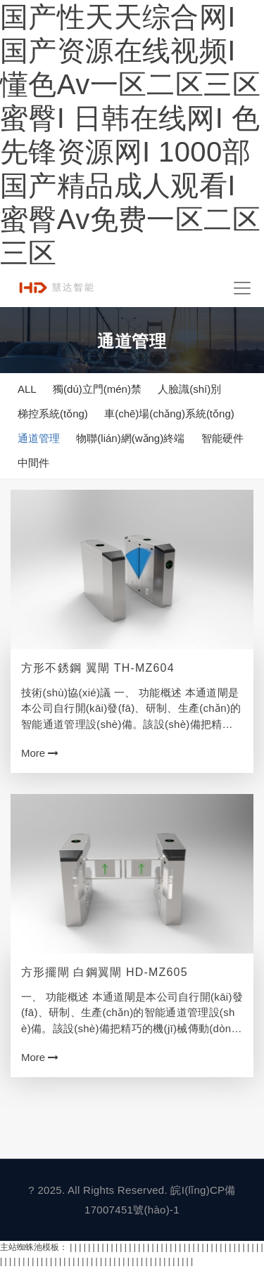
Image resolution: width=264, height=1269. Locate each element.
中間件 (33, 463)
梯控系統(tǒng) (53, 413)
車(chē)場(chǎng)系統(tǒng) (169, 413)
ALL (27, 389)
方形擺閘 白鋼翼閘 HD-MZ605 (104, 972)
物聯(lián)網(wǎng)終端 (130, 438)
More (39, 753)
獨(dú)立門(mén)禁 (97, 389)
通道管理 (39, 438)
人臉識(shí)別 (189, 389)
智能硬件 (222, 438)
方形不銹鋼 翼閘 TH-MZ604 (98, 668)
